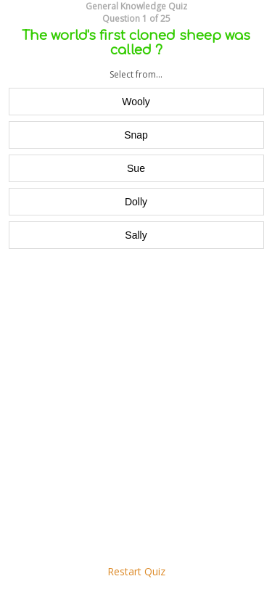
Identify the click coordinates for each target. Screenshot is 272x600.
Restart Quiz (136, 571)
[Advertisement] (136, 407)
